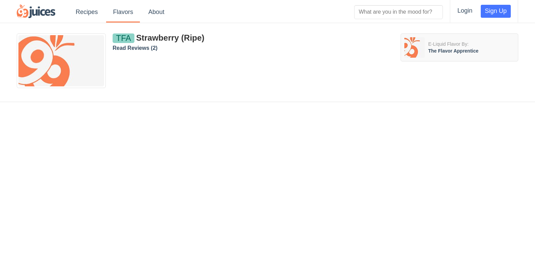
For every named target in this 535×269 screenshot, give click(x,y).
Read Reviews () (135, 48)
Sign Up (496, 11)
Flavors (123, 12)
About (156, 12)
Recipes (87, 12)
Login (464, 10)
